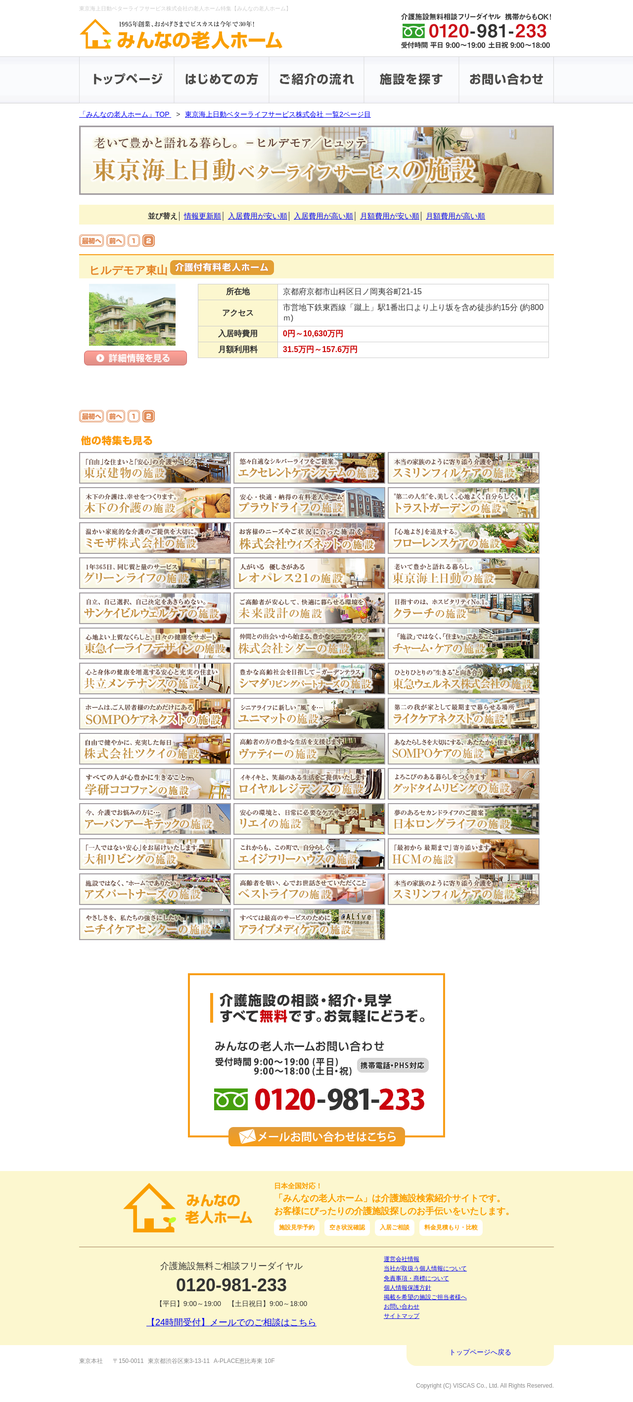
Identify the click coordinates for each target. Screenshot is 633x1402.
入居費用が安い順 (257, 216)
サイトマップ (401, 1315)
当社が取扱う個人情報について (425, 1268)
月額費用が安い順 (389, 216)
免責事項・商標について (416, 1278)
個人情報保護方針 (407, 1287)
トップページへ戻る (480, 1352)
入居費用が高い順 (323, 216)
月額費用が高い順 (455, 216)
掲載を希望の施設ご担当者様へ (425, 1297)
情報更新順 (202, 216)
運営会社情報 (401, 1259)
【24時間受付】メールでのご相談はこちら (231, 1322)
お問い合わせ (401, 1306)
